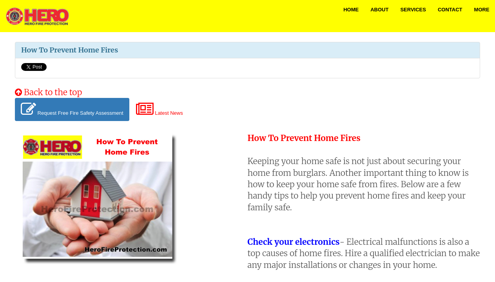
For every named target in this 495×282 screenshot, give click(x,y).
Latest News (159, 109)
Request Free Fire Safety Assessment (72, 109)
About (379, 10)
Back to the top (48, 92)
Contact (450, 10)
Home (351, 10)
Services (413, 10)
